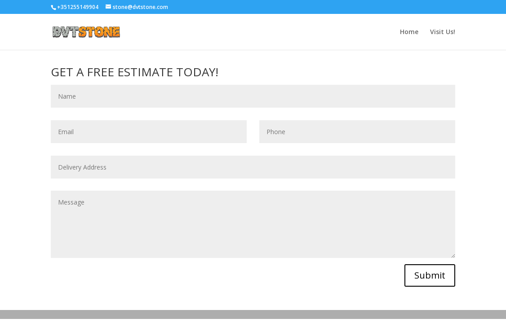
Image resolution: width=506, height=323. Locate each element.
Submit (429, 275)
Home (409, 32)
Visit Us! (442, 32)
